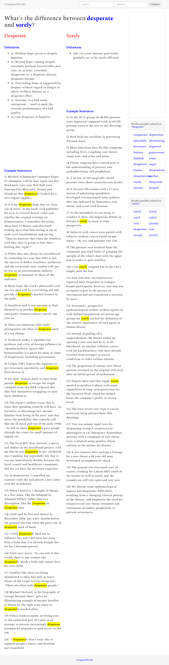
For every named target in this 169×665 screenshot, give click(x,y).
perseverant (156, 152)
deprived (155, 146)
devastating (157, 140)
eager (152, 164)
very (136, 223)
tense (152, 158)
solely (153, 217)
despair (154, 188)
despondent (157, 170)
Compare (155, 4)
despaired (140, 164)
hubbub (139, 158)
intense (138, 188)
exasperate (141, 135)
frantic (138, 170)
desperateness (143, 176)
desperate (100, 18)
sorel (137, 217)
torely (153, 211)
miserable (140, 140)
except (138, 235)
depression (156, 135)
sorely (24, 25)
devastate (140, 146)
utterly (153, 235)
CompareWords (14, 4)
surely (137, 211)
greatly (154, 223)
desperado (156, 182)
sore (151, 229)
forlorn (138, 152)
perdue (153, 176)
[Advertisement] (32, 144)
